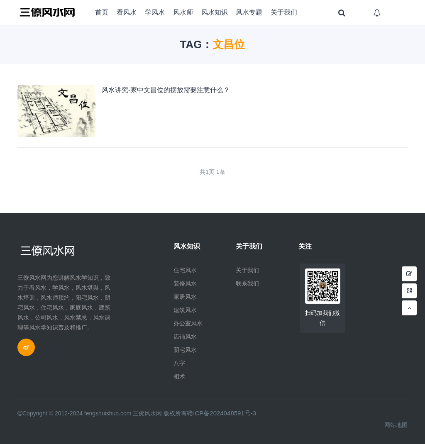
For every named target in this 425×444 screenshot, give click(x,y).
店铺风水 (185, 336)
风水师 (183, 12)
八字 (179, 363)
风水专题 (249, 12)
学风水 (155, 12)
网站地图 (396, 425)
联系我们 (247, 283)
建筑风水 (185, 310)
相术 (179, 376)
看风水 (127, 12)
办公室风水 (188, 323)
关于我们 (284, 12)
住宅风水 (185, 270)
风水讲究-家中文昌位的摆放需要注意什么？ (166, 89)
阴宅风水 (185, 349)
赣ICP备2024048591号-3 (219, 413)
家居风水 (185, 296)
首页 (101, 12)
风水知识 (214, 12)
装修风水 (185, 283)
